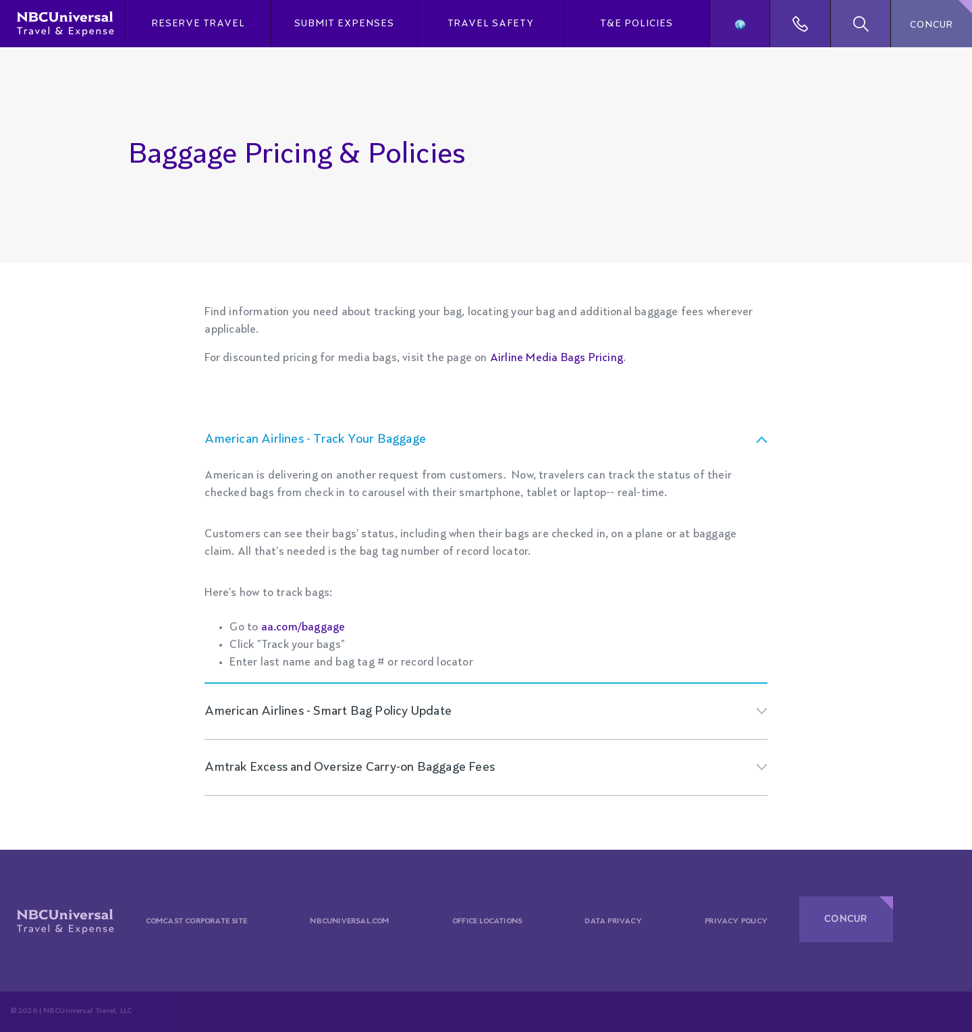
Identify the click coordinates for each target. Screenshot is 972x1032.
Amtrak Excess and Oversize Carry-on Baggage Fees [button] (350, 767)
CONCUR (931, 25)
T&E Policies (636, 23)
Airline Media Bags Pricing (556, 358)
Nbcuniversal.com (349, 921)
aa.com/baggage (303, 627)
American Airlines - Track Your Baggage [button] (315, 439)
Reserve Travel (198, 23)
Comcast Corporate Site (196, 921)
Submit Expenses (344, 23)
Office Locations (487, 921)
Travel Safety (491, 23)
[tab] (486, 439)
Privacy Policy (736, 921)
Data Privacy (613, 921)
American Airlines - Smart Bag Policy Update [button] (328, 711)
